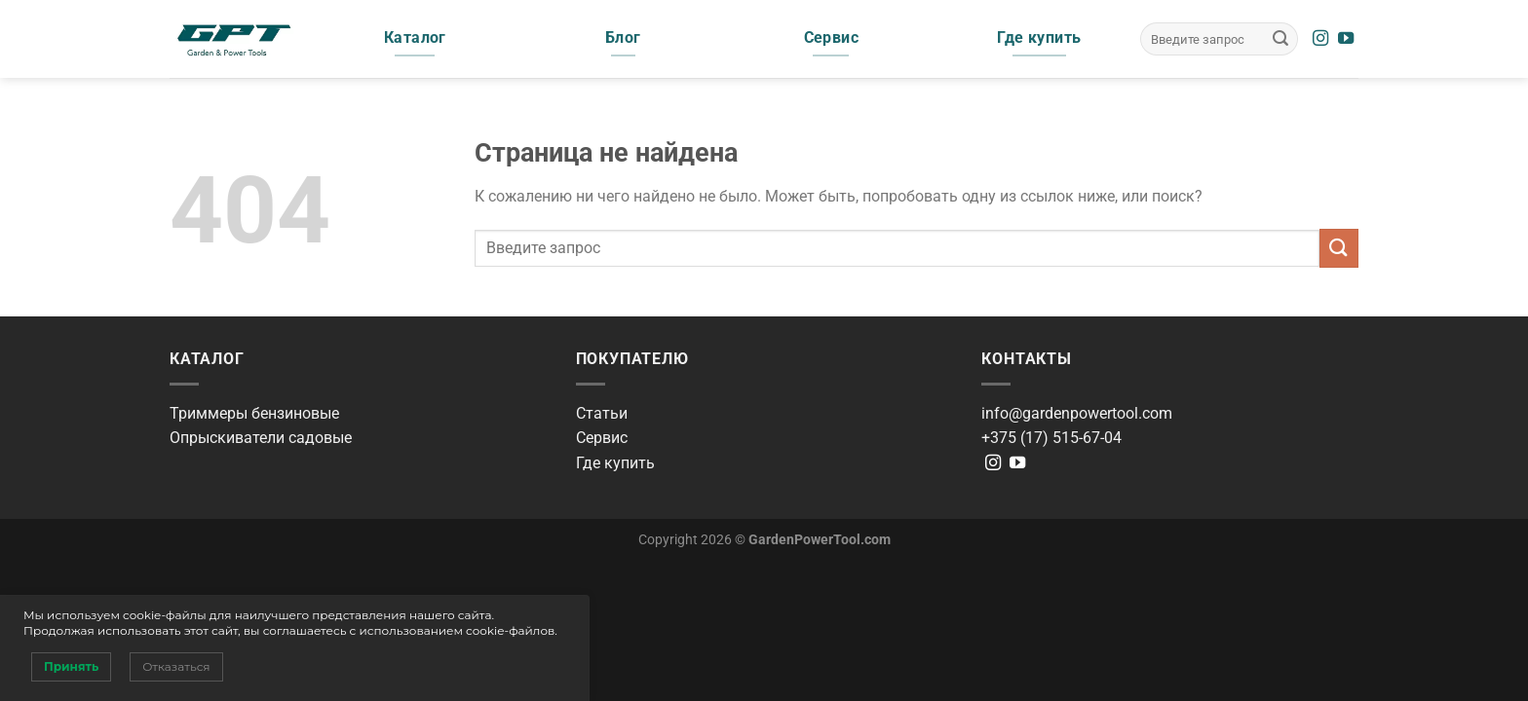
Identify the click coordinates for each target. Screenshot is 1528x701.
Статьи (602, 413)
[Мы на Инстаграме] (1320, 39)
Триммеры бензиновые (254, 413)
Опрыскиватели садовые (261, 437)
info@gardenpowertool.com (1076, 413)
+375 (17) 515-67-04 (1051, 437)
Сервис (602, 437)
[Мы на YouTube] (1346, 39)
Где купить (615, 463)
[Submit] (1280, 38)
